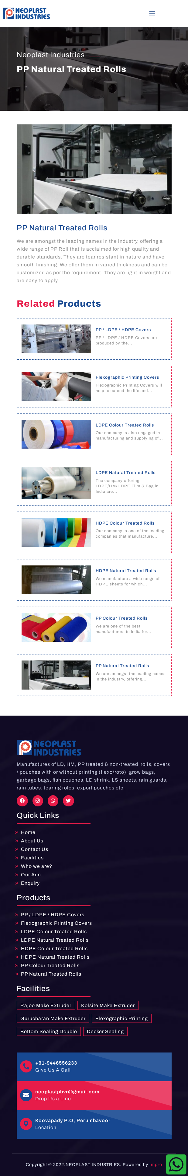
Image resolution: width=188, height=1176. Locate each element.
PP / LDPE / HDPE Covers (52, 914)
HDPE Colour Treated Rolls (54, 948)
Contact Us (34, 849)
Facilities (32, 857)
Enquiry (30, 883)
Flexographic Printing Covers (56, 923)
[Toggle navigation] (152, 13)
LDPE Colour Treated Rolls (54, 931)
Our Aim (31, 874)
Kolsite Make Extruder (108, 1005)
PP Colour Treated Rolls (50, 965)
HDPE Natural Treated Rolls (55, 957)
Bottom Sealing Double (48, 1031)
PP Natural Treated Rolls (51, 974)
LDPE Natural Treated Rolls (55, 940)
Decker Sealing (105, 1031)
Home (28, 832)
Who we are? (36, 866)
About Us (32, 840)
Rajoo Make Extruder (45, 1005)
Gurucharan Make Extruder (53, 1018)
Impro (155, 1164)
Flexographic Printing (121, 1018)
